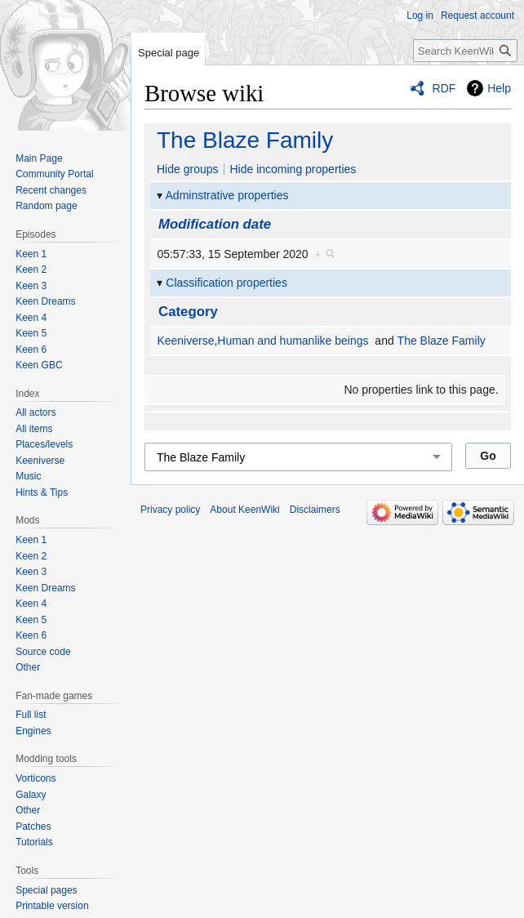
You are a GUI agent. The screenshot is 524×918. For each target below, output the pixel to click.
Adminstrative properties (227, 195)
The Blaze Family (245, 140)
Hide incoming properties (292, 169)
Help (499, 88)
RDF (444, 88)
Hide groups (188, 169)
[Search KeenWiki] (465, 50)
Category (188, 311)
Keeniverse (185, 340)
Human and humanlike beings (292, 340)
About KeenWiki (244, 509)
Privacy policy (170, 509)
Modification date (214, 224)
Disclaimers (315, 509)
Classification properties (226, 282)
